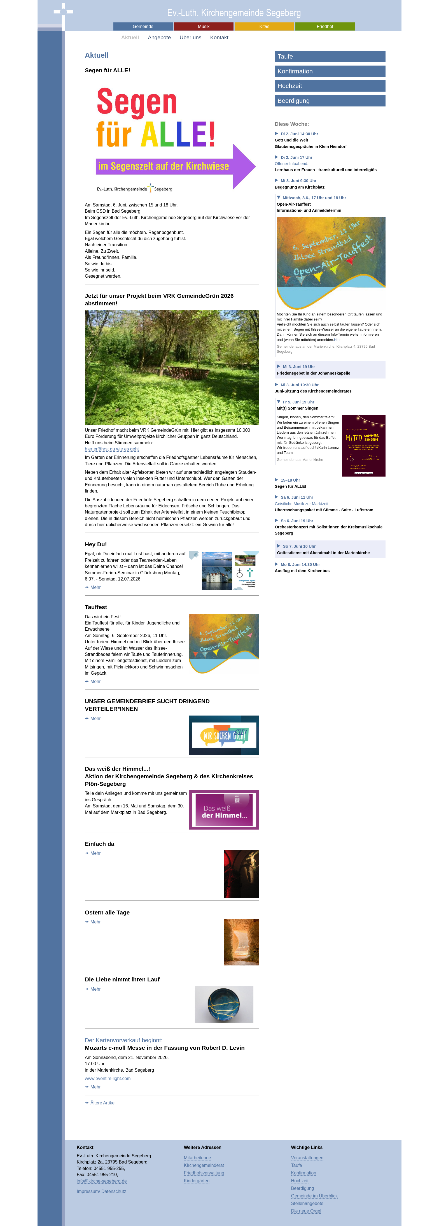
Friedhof (325, 26)
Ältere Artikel (103, 1102)
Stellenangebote (307, 1203)
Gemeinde (143, 26)
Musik (204, 26)
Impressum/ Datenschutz (101, 1191)
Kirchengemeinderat (204, 1165)
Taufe (285, 56)
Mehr (95, 587)
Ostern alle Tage (107, 912)
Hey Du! (96, 544)
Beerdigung (294, 100)
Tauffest (96, 607)
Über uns (191, 37)
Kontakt (219, 37)
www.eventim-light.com (108, 1078)
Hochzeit (290, 85)
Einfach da (99, 843)
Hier (337, 340)
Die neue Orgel (306, 1211)
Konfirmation (295, 71)
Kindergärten (197, 1180)
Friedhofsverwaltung (204, 1173)
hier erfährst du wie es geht (112, 449)
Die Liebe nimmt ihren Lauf (122, 979)
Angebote (159, 37)
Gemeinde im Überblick (314, 1196)
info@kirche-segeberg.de (102, 1181)
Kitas (265, 26)
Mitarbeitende (197, 1157)
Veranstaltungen (307, 1157)
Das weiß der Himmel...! (169, 776)
